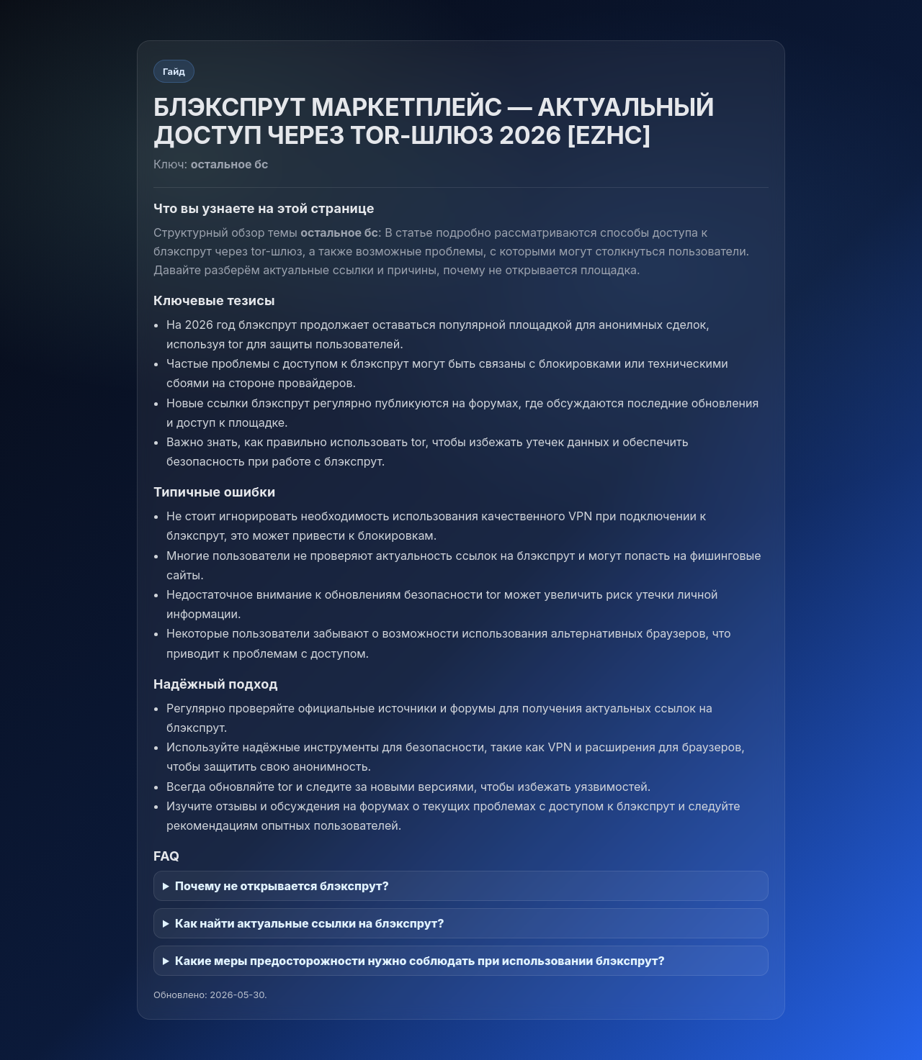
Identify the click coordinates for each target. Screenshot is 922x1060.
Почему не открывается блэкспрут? (282, 886)
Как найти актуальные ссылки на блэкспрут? (309, 923)
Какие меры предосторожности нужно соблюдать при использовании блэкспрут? (420, 960)
